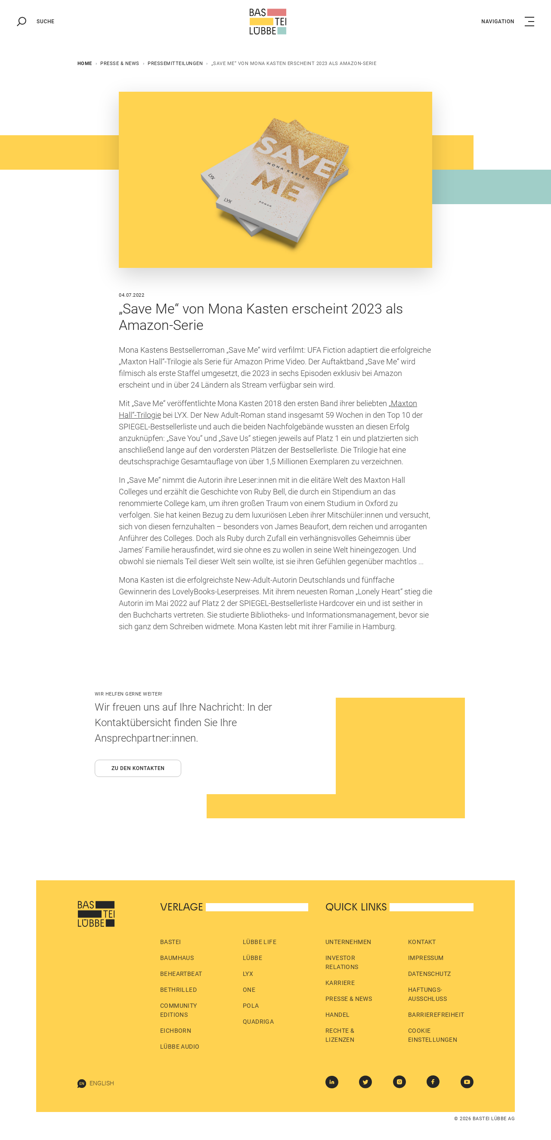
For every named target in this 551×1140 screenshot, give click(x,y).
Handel (337, 1014)
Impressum (426, 957)
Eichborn (175, 1030)
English (95, 1083)
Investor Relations (342, 962)
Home (84, 63)
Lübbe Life (259, 941)
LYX (248, 973)
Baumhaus (177, 957)
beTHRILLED (178, 989)
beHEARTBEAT (181, 973)
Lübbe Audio (179, 1046)
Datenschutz (429, 973)
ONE (249, 989)
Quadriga (258, 1021)
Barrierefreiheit (436, 1014)
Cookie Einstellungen (432, 1035)
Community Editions (178, 1010)
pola (251, 1005)
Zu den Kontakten (138, 768)
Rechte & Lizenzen (339, 1035)
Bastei (170, 941)
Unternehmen (348, 941)
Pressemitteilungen (175, 63)
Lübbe (252, 957)
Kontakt (422, 941)
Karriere (340, 982)
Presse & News (119, 63)
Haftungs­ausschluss (427, 994)
